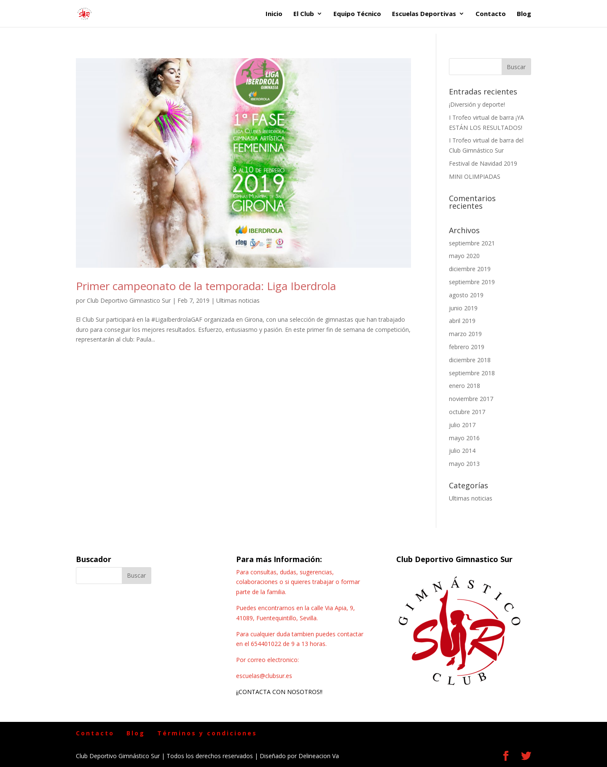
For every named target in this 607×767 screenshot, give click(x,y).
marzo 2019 (465, 334)
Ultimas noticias (238, 300)
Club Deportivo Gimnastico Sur (129, 300)
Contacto (490, 14)
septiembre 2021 (472, 243)
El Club (303, 14)
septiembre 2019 (472, 282)
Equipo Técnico (357, 14)
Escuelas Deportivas (424, 14)
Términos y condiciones (207, 733)
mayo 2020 (464, 256)
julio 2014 (462, 451)
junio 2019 (463, 308)
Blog (524, 14)
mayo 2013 (464, 464)
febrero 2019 (466, 347)
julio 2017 (462, 425)
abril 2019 (462, 321)
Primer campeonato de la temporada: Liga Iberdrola (206, 285)
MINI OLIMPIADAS (474, 176)
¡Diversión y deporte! (477, 104)
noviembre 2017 (471, 399)
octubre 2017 (467, 412)
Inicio (274, 14)
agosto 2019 (466, 295)
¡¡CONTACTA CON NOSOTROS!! (279, 692)
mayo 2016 (464, 438)
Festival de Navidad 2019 (483, 163)
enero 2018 (464, 386)
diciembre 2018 (470, 360)
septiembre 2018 (472, 373)
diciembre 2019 (470, 269)
